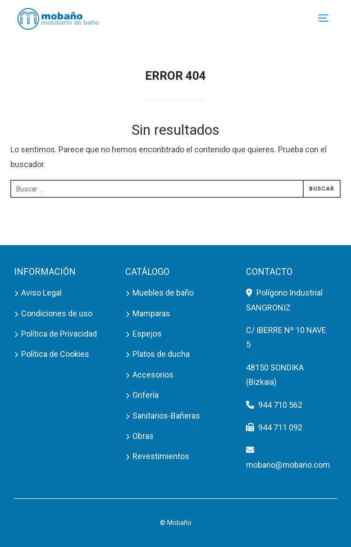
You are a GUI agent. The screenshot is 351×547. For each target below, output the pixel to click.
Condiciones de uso (56, 313)
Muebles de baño (163, 292)
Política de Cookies (55, 354)
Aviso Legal (41, 292)
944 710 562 (280, 405)
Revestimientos (160, 456)
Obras (143, 436)
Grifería (145, 395)
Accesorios (152, 374)
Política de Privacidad (59, 333)
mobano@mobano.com (288, 465)
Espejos (147, 333)
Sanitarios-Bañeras (166, 415)
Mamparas (151, 313)
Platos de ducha (161, 354)
